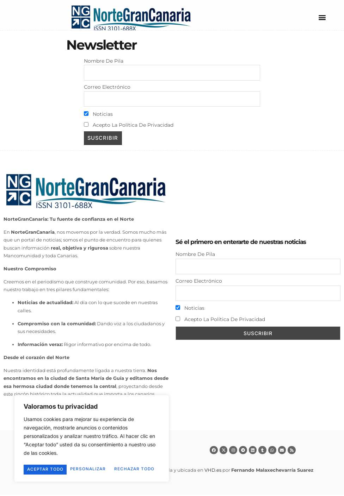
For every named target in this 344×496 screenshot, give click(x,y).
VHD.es (212, 471)
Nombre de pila (103, 61)
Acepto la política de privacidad (128, 125)
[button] (322, 17)
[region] (91, 434)
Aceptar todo (92, 469)
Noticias (98, 115)
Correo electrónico (107, 87)
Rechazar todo (123, 459)
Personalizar (55, 459)
